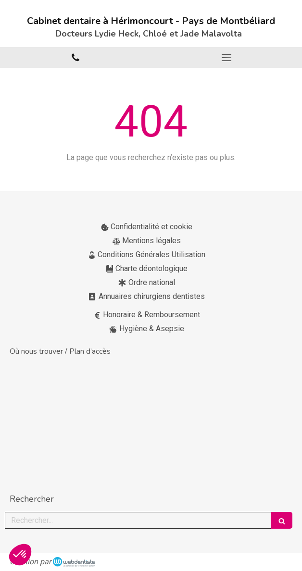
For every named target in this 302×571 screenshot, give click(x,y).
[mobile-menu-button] (226, 57)
